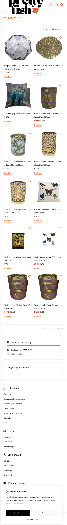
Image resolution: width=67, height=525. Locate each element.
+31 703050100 (25, 350)
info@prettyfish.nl (18, 354)
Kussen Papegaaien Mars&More (17, 113)
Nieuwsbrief (8, 475)
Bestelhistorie (9, 466)
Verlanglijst (8, 470)
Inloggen (7, 461)
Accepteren (18, 513)
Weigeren (45, 513)
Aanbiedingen (9, 446)
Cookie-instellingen (31, 519)
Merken (7, 437)
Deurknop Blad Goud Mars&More (48, 66)
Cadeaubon (8, 442)
